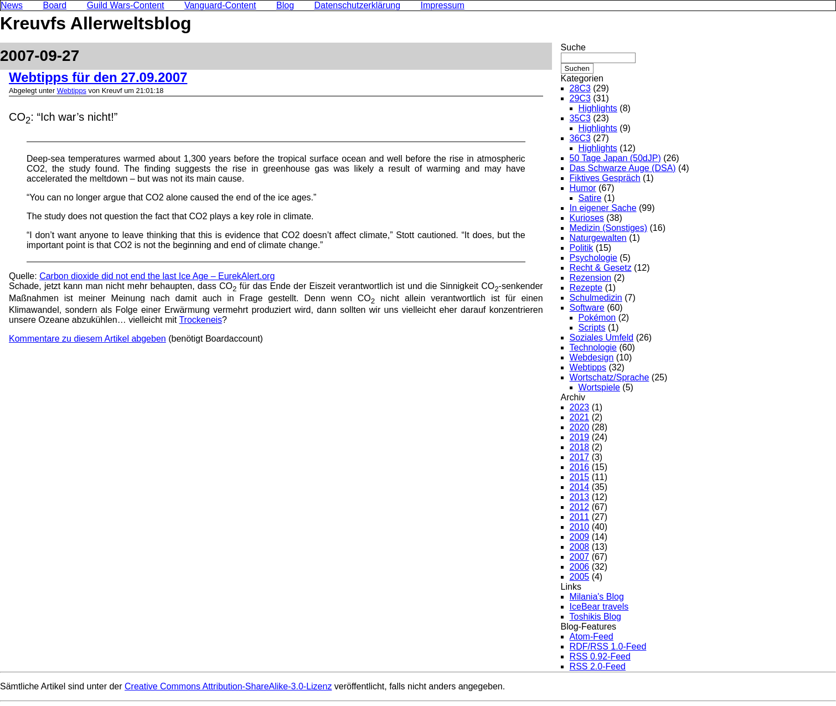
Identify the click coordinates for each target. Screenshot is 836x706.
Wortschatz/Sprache (609, 377)
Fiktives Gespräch (605, 178)
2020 (580, 427)
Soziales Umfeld (602, 337)
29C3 (580, 98)
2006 (580, 566)
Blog (285, 5)
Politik (582, 247)
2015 (580, 477)
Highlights (598, 108)
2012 (580, 507)
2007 (580, 556)
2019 (580, 437)
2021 (580, 417)
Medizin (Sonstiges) (609, 228)
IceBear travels (599, 606)
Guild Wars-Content (125, 5)
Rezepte (586, 287)
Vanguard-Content (220, 5)
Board (54, 5)
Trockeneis (200, 319)
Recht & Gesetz (601, 267)
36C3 (580, 138)
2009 (580, 537)
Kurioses (587, 218)
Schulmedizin (596, 297)
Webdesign (592, 357)
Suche (573, 47)
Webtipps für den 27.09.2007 (98, 77)
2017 (580, 457)
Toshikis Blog (595, 616)
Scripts (592, 327)
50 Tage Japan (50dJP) (615, 158)
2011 (580, 517)
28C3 (580, 88)
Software (587, 307)
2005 (580, 576)
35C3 (580, 118)
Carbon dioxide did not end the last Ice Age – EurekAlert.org (157, 276)
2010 (580, 527)
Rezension (591, 277)
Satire (590, 198)
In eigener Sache (603, 208)
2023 (580, 407)
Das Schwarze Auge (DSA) (623, 168)
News (12, 5)
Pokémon (597, 317)
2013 (580, 497)
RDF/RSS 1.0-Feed (608, 646)
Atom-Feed (591, 636)
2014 (580, 487)
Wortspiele (599, 387)
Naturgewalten (598, 238)
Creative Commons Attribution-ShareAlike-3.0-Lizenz (228, 686)
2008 (580, 547)
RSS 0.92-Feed (600, 656)
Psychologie (593, 257)
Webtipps (71, 90)
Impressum (443, 5)
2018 (580, 447)
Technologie (593, 347)
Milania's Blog (597, 596)
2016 (580, 467)
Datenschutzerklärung (357, 5)
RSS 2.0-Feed (598, 666)
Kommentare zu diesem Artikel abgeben (87, 338)
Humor (583, 188)
